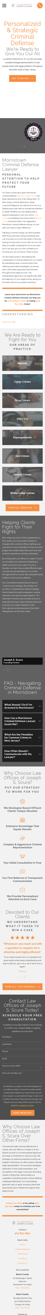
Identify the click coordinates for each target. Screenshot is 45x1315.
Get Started (22, 78)
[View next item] (24, 146)
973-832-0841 (22, 1233)
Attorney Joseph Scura (26, 196)
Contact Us (22, 1263)
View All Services (22, 507)
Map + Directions (22, 1288)
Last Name (6, 1044)
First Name (6, 1037)
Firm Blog (22, 1259)
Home (22, 1244)
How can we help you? (12, 1073)
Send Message (22, 1113)
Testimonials (22, 1254)
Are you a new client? (11, 1066)
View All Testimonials (22, 986)
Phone (5, 1051)
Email (4, 1059)
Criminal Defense (22, 1249)
